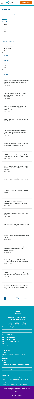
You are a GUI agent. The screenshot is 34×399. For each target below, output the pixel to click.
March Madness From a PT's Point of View (16, 236)
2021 (5, 72)
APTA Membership (14, 379)
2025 (5, 63)
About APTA (5, 379)
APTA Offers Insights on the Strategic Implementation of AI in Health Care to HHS (16, 274)
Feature (5, 29)
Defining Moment (7, 48)
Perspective (6, 33)
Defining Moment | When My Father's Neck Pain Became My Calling (16, 144)
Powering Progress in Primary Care (16, 179)
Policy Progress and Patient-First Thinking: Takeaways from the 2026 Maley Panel (16, 261)
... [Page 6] (22, 298)
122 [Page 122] (25, 298)
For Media (27, 377)
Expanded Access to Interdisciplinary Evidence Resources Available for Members (16, 82)
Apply (6, 14)
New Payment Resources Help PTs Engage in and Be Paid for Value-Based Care (15, 108)
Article (5, 24)
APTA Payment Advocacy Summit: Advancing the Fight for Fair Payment (15, 95)
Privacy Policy (5, 382)
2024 (5, 65)
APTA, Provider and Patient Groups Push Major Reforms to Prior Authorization (16, 248)
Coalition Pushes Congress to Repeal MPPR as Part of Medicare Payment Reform (16, 287)
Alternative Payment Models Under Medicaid (16, 120)
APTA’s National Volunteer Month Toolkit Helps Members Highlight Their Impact (15, 132)
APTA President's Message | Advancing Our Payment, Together (16, 202)
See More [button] (6, 36)
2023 (5, 67)
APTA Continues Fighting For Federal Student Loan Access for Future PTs (16, 155)
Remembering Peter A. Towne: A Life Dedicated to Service (16, 225)
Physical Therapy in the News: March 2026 (16, 213)
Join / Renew (26, 2)
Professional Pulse (8, 53)
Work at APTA (24, 379)
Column (5, 26)
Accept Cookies (17, 395)
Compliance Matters (8, 46)
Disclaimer (13, 382)
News (5, 31)
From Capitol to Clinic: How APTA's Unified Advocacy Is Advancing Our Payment (16, 167)
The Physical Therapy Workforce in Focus (16, 191)
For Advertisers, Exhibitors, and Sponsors (13, 377)
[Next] (29, 298)
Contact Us (17, 331)
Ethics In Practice (7, 50)
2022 (5, 70)
